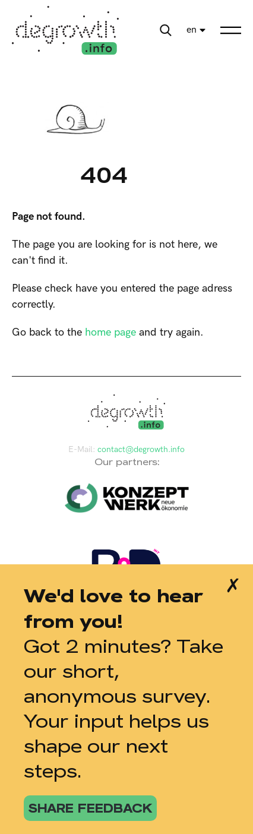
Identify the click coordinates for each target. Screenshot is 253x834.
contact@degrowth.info (141, 449)
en (191, 30)
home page (110, 332)
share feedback (90, 808)
